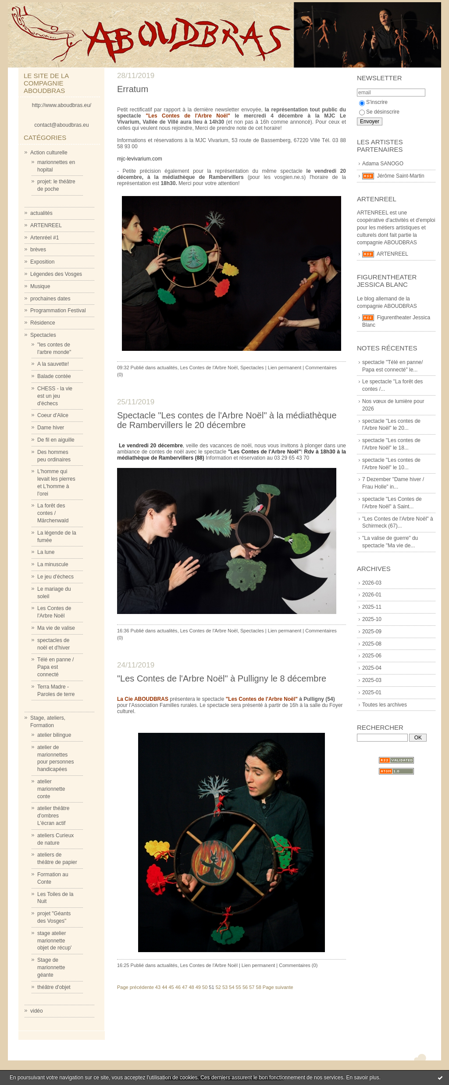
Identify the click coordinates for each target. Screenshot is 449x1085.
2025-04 (371, 668)
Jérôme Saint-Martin (400, 176)
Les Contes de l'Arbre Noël (209, 367)
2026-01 (371, 595)
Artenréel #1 (44, 238)
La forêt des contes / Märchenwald (52, 513)
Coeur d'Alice (52, 415)
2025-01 (371, 692)
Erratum (132, 89)
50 (204, 987)
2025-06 (371, 656)
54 (231, 987)
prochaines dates (50, 299)
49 (198, 987)
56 (245, 987)
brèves (38, 249)
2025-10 (371, 619)
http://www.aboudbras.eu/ (61, 105)
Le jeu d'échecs (55, 577)
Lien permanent (284, 367)
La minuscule (52, 564)
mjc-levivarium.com (139, 159)
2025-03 (371, 680)
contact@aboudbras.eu (61, 125)
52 (218, 987)
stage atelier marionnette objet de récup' (54, 940)
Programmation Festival (58, 310)
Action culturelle (49, 153)
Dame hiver (50, 428)
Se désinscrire (379, 112)
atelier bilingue (54, 735)
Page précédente (135, 987)
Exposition (42, 262)
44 (164, 987)
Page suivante (278, 987)
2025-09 (371, 631)
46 (178, 987)
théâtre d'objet (54, 987)
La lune (45, 552)
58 (258, 987)
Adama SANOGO (382, 164)
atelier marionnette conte (51, 788)
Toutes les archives (384, 705)
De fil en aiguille (56, 440)
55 (238, 987)
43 (157, 987)
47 (184, 987)
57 (251, 987)
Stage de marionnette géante (51, 967)
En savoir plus (362, 1077)
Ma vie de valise (56, 628)
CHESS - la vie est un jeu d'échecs (54, 396)
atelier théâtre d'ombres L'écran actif (53, 815)
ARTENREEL (46, 225)
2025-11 (371, 607)
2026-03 (371, 583)
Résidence (42, 323)
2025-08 (371, 644)
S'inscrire (373, 102)
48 (191, 987)
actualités (41, 213)
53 (225, 987)
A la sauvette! (53, 364)
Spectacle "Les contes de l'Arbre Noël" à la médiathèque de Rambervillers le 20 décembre (227, 420)
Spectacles (43, 335)
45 (171, 987)
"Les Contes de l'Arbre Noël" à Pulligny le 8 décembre (221, 678)
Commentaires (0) (298, 965)
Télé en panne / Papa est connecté (55, 667)
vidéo (36, 1011)
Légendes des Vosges (56, 274)
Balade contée (54, 376)
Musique (40, 286)
